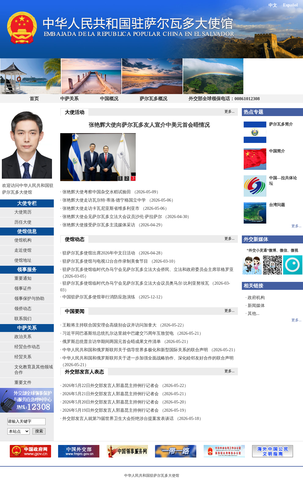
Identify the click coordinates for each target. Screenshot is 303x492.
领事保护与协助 (29, 298)
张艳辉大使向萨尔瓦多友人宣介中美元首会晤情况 (149, 125)
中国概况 (109, 98)
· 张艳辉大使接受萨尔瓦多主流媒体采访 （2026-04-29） (112, 225)
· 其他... (253, 313)
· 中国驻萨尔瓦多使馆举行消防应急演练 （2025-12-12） (112, 297)
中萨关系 (69, 98)
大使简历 (22, 212)
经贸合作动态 (27, 346)
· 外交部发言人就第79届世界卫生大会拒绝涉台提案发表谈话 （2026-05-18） (131, 418)
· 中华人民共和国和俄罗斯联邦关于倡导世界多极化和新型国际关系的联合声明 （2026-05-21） (149, 350)
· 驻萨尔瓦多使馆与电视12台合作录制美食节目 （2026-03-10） (119, 261)
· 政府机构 (255, 297)
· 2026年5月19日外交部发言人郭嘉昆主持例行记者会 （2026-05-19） (124, 410)
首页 (34, 98)
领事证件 (22, 288)
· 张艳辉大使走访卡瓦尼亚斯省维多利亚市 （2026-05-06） (114, 208)
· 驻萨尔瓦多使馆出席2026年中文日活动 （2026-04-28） (112, 253)
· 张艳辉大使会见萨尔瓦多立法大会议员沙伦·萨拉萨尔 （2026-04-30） (125, 216)
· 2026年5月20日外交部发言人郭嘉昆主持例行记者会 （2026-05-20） (124, 402)
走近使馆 (22, 250)
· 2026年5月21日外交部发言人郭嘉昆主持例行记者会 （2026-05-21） (124, 394)
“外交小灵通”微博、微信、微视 (272, 250)
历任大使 (22, 222)
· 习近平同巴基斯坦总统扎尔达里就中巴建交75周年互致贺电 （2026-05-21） (131, 333)
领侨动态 (22, 308)
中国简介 (277, 151)
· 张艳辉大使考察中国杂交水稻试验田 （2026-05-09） (110, 192)
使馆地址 (22, 260)
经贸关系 (22, 357)
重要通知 (22, 278)
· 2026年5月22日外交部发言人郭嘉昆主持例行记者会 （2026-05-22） (124, 385)
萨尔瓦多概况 (153, 98)
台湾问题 (277, 204)
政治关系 (22, 336)
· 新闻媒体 (255, 305)
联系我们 (22, 318)
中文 (272, 5)
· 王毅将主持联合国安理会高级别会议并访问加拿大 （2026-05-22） (123, 325)
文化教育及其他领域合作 (33, 370)
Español (290, 5)
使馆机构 (22, 240)
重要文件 (22, 382)
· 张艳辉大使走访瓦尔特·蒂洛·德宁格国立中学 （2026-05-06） (118, 200)
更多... (229, 111)
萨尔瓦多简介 (281, 124)
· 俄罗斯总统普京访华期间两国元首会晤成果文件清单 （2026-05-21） (125, 341)
